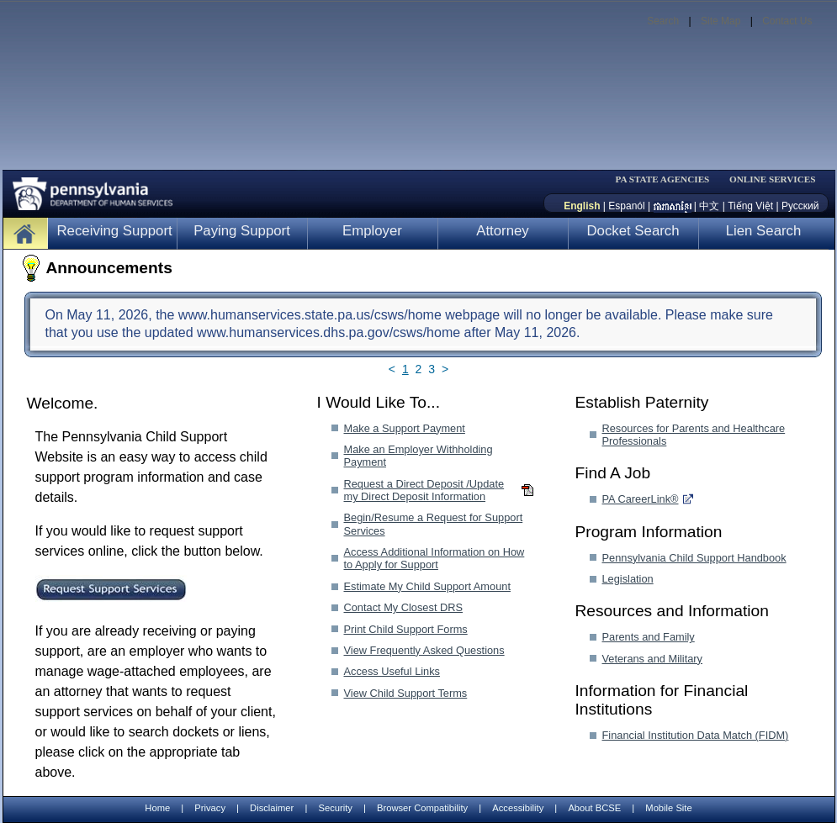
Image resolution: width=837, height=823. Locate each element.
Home (157, 808)
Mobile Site (668, 808)
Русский (800, 206)
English (582, 206)
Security (335, 808)
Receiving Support (114, 231)
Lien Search (764, 231)
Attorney (502, 231)
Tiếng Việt (750, 206)
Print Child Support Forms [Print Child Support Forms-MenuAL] (406, 629)
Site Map (720, 21)
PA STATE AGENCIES (662, 179)
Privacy (209, 808)
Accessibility (517, 808)
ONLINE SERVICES (772, 179)
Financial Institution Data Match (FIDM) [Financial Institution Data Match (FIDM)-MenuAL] (695, 735)
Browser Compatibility (422, 808)
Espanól (626, 206)
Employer (372, 231)
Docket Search (632, 231)
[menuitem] (668, 179)
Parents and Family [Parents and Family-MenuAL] (648, 636)
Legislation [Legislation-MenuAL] (628, 578)
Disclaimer (272, 808)
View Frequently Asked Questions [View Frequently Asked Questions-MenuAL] (424, 650)
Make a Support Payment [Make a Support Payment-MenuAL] (404, 428)
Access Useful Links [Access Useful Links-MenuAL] (392, 671)
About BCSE (594, 808)
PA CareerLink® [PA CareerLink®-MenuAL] (640, 499)
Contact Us (787, 21)
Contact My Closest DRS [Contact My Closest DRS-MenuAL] (404, 607)
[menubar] (668, 179)
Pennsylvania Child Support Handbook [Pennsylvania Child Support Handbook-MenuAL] (694, 557)
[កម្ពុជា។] (672, 206)
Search (663, 21)
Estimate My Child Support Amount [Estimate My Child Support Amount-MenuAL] (427, 586)
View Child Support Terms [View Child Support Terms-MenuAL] (406, 693)
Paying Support (241, 231)
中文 (709, 206)
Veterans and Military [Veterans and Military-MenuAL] (652, 658)
